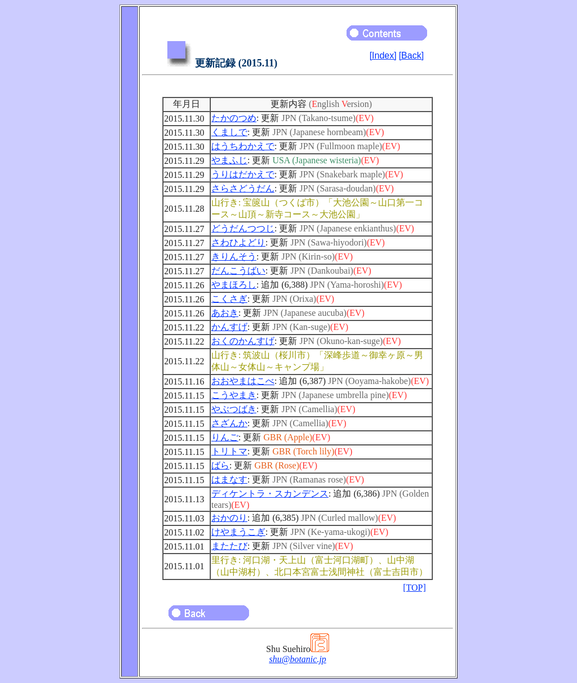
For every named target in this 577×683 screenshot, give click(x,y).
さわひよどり (238, 242)
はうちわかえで (242, 146)
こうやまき (233, 395)
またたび (229, 546)
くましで (229, 132)
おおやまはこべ (242, 381)
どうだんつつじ (242, 228)
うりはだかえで (242, 174)
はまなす (229, 479)
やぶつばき (233, 409)
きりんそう (233, 256)
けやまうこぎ (238, 532)
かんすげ (229, 327)
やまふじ (229, 160)
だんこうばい (238, 270)
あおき (224, 313)
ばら (220, 465)
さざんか (229, 423)
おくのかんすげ (242, 341)
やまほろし (233, 284)
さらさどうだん (242, 188)
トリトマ (229, 451)
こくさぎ (229, 298)
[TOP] (414, 587)
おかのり (229, 518)
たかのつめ (233, 118)
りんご (224, 437)
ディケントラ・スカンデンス (270, 493)
